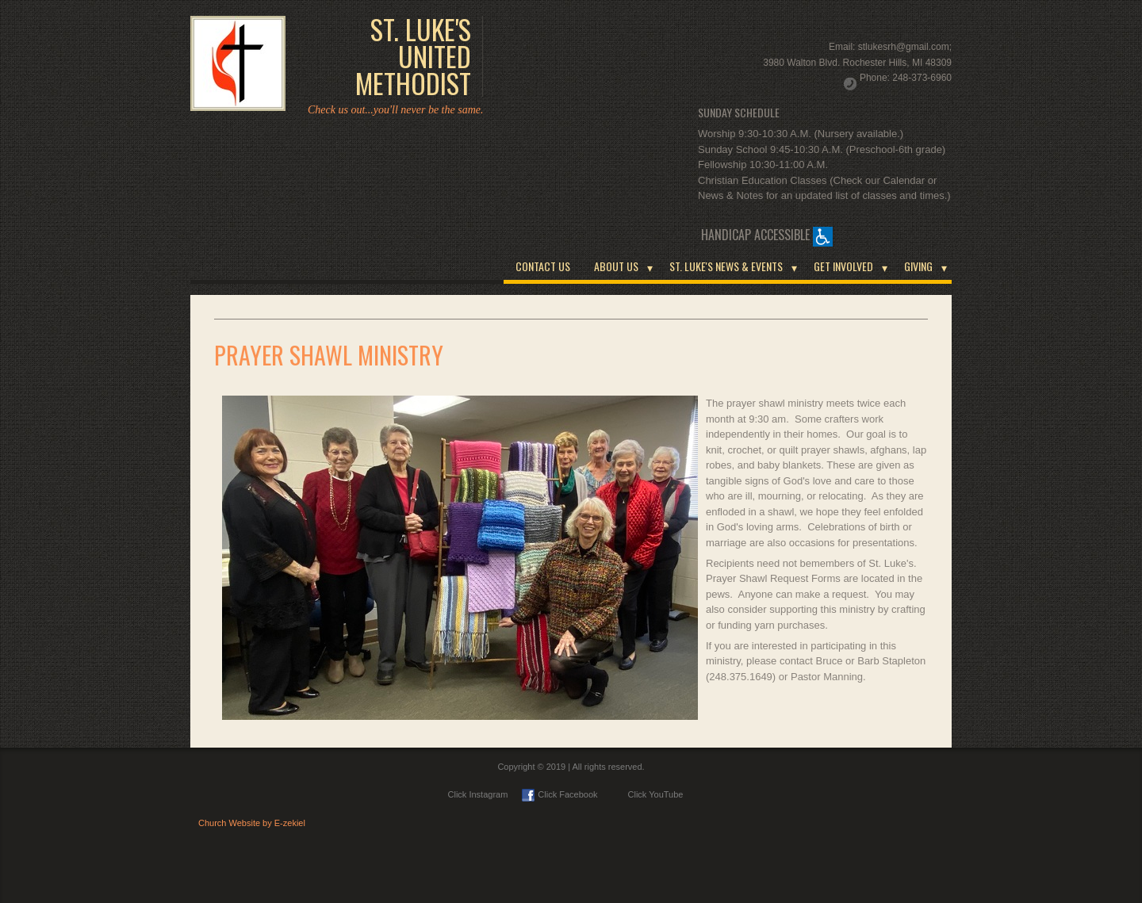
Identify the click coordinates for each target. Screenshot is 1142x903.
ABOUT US (616, 266)
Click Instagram (478, 794)
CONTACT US (542, 266)
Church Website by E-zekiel (251, 823)
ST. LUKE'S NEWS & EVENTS (726, 266)
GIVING (918, 266)
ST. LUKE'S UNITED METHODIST (413, 56)
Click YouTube (648, 794)
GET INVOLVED (843, 266)
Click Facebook (559, 794)
